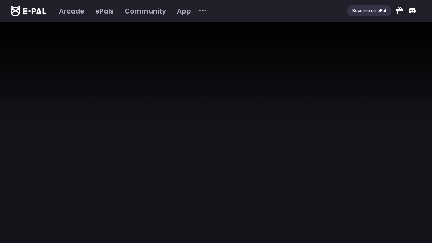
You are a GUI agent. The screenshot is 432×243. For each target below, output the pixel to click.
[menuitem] (71, 11)
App (184, 11)
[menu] (130, 11)
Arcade (71, 11)
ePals (104, 11)
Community (145, 11)
